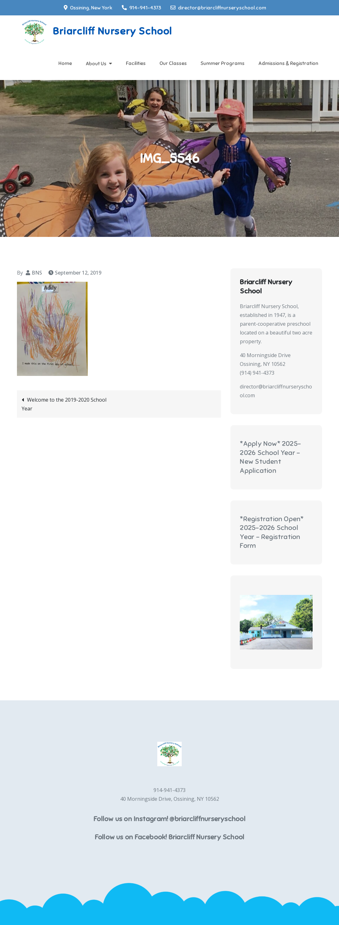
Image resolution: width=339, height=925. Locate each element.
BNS (37, 272)
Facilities (136, 63)
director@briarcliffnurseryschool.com (218, 8)
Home (65, 63)
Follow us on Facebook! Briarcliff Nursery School (170, 837)
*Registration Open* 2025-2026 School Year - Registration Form (272, 532)
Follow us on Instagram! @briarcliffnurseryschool (169, 819)
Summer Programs (223, 63)
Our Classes (173, 63)
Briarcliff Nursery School (112, 31)
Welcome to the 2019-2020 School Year (64, 404)
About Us (96, 64)
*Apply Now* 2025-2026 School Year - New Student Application (270, 457)
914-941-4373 (141, 8)
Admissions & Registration (288, 63)
